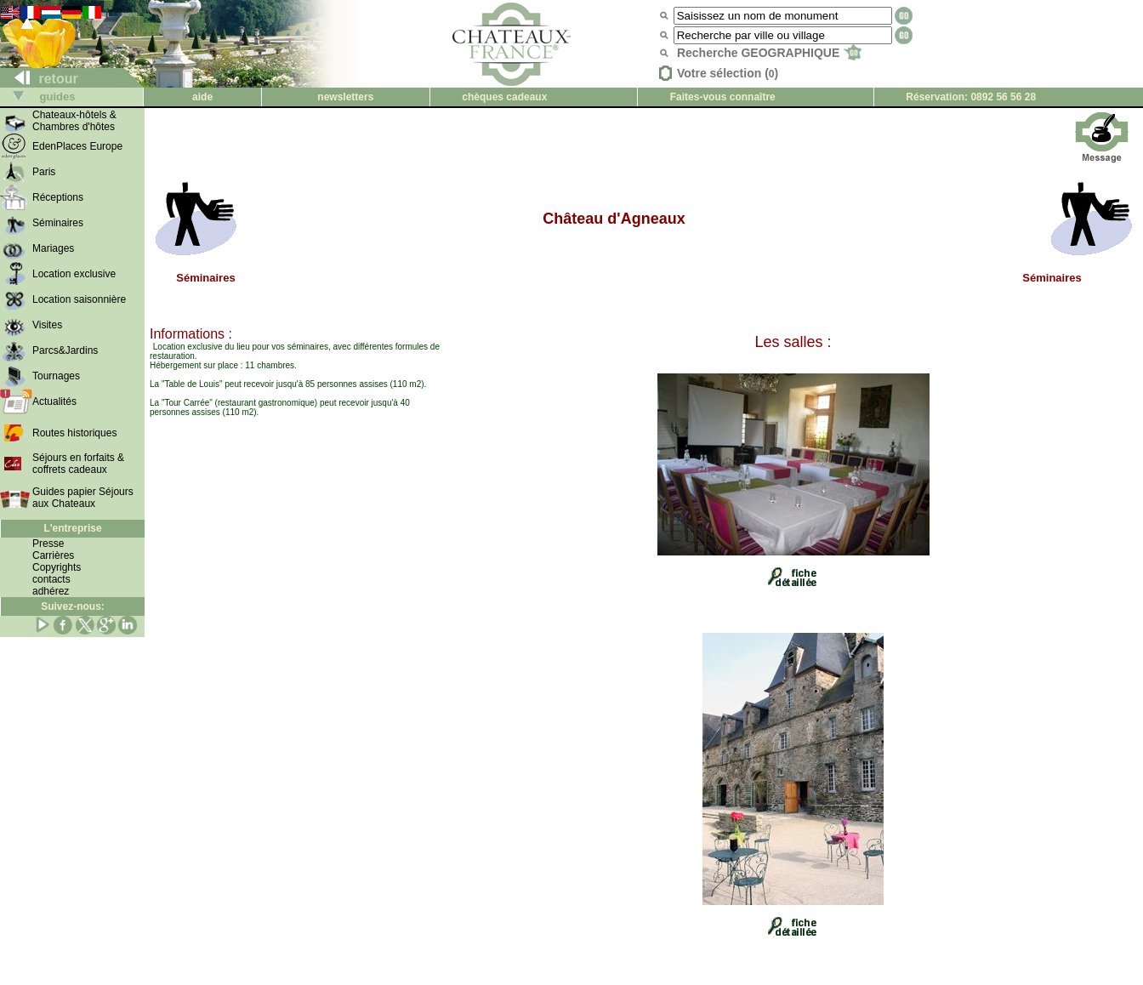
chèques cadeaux (504, 97)
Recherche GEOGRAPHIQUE (769, 53)
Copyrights (56, 567)
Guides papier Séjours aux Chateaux (83, 498)
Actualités (54, 401)
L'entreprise (72, 528)
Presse (48, 543)
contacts (51, 579)
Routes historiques (74, 433)
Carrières (53, 555)
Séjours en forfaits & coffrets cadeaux (78, 463)
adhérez (50, 591)
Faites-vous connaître (723, 97)
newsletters (345, 97)
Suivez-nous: (73, 606)
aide (202, 97)
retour (39, 78)
